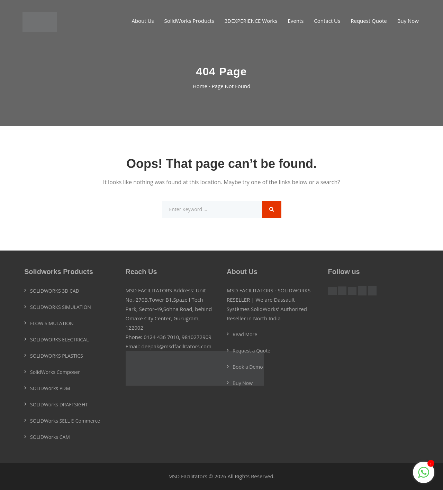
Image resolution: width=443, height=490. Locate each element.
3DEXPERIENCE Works (251, 20)
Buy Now (408, 20)
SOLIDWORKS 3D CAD (54, 291)
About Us (143, 20)
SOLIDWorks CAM (50, 437)
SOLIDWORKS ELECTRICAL (59, 339)
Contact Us (327, 20)
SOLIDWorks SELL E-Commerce (65, 420)
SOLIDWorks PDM (50, 388)
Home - (202, 86)
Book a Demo (248, 367)
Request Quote (369, 20)
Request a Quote (251, 350)
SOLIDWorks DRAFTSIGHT (59, 404)
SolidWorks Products (189, 20)
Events (296, 20)
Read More (245, 334)
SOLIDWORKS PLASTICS (56, 355)
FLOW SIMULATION (52, 323)
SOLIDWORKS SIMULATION (60, 307)
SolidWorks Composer (55, 372)
